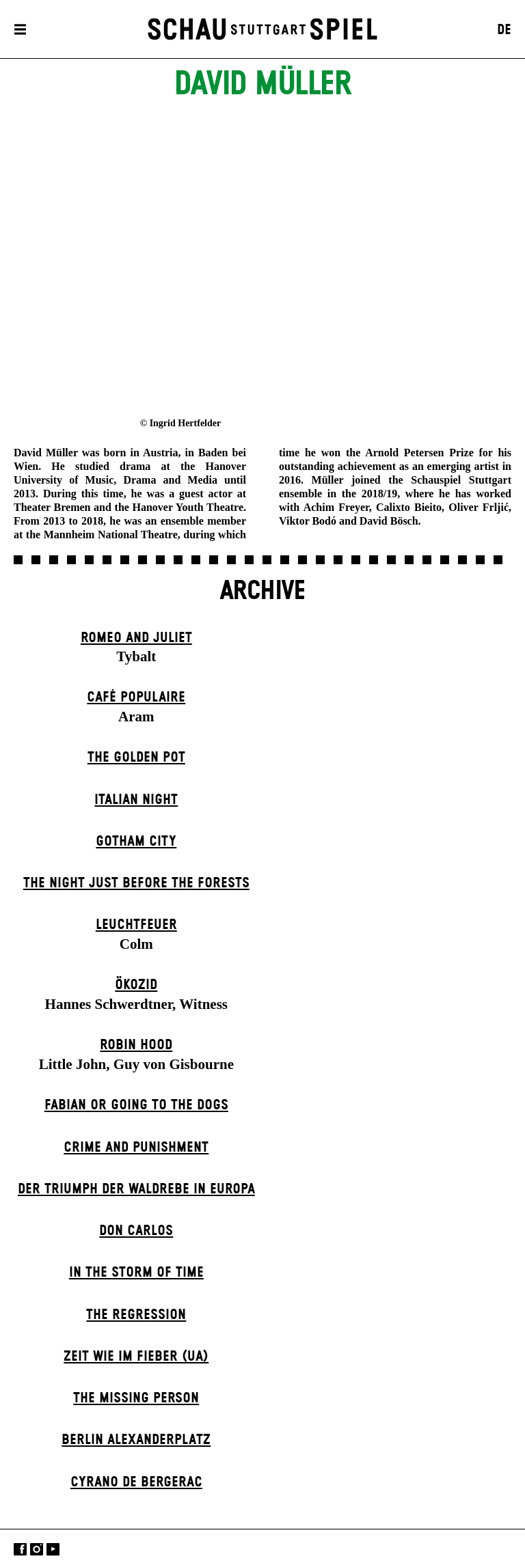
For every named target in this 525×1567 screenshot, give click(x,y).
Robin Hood (136, 1045)
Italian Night (136, 799)
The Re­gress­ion (136, 1314)
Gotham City (136, 841)
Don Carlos (136, 1230)
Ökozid (136, 985)
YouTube (52, 1549)
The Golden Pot (136, 757)
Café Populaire (136, 697)
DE (504, 30)
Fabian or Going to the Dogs (136, 1105)
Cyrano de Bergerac (136, 1482)
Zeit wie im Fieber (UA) (136, 1356)
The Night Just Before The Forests (136, 883)
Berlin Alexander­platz (136, 1439)
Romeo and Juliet (136, 638)
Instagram (36, 1549)
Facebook (20, 1549)
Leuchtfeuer (136, 924)
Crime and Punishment (136, 1147)
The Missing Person (136, 1398)
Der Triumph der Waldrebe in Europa (136, 1189)
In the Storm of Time (136, 1272)
